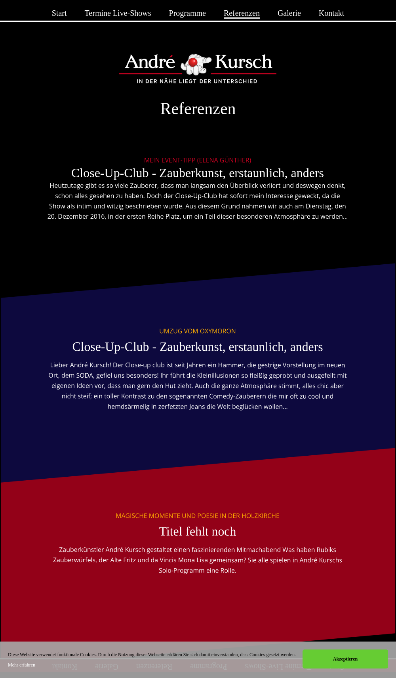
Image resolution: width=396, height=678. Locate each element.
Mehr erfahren (21, 665)
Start (59, 13)
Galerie (289, 13)
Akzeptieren (345, 659)
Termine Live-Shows (118, 13)
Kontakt (331, 13)
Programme (187, 13)
